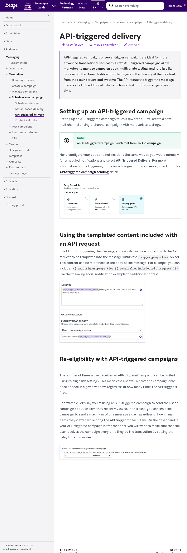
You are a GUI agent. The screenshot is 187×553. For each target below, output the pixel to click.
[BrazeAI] (11, 197)
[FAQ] (14, 138)
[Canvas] (13, 144)
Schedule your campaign (127, 22)
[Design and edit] (19, 150)
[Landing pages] (18, 173)
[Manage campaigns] (24, 92)
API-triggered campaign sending (84, 172)
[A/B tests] (15, 162)
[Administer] (13, 33)
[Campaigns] (16, 74)
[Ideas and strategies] (25, 132)
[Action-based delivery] (29, 109)
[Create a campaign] (24, 86)
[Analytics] (12, 189)
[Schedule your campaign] (27, 97)
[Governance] (16, 69)
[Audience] (12, 49)
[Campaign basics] (23, 80)
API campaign (151, 143)
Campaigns (101, 22)
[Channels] (11, 181)
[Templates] (15, 156)
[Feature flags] (17, 167)
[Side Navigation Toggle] (48, 15)
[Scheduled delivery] (27, 103)
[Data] (9, 41)
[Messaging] (12, 57)
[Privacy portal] (15, 205)
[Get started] (13, 26)
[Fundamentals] (18, 63)
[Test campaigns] (22, 127)
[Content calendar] (26, 121)
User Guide (66, 22)
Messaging (83, 22)
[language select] (98, 7)
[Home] (9, 18)
